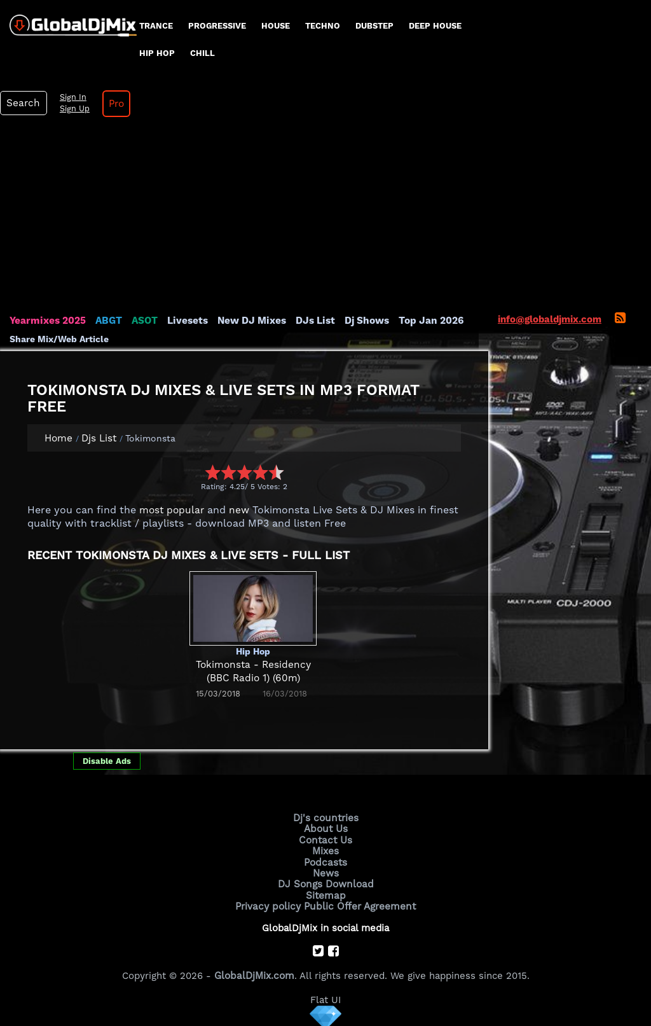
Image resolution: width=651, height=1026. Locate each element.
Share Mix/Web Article (59, 338)
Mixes (325, 850)
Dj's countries (325, 817)
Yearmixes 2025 (47, 320)
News (326, 871)
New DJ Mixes (247, 320)
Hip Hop (157, 53)
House (275, 26)
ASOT (142, 320)
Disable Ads (107, 760)
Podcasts (325, 860)
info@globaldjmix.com (549, 319)
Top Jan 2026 (423, 320)
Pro (113, 103)
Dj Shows (360, 320)
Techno (322, 26)
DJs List (310, 320)
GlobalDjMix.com (254, 972)
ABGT (106, 320)
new (235, 510)
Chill (202, 53)
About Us (326, 828)
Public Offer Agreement (359, 904)
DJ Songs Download (325, 882)
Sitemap (325, 893)
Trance (156, 26)
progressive (217, 26)
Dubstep (374, 26)
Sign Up (71, 108)
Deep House (435, 26)
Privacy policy (269, 904)
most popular (170, 510)
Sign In (70, 97)
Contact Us (325, 839)
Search (22, 103)
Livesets (184, 320)
